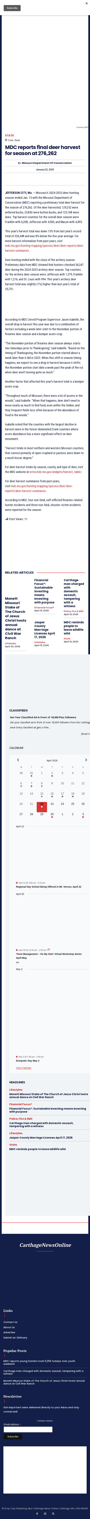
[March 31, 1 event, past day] (31, 776)
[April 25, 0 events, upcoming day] (73, 807)
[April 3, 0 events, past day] (62, 776)
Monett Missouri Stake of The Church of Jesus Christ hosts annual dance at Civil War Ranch (15, 618)
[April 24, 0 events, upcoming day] (62, 807)
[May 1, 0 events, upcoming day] (62, 817)
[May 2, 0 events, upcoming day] (73, 817)
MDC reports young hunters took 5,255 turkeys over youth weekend (39, 1362)
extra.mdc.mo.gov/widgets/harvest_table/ (56, 472)
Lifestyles (10, 643)
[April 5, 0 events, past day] (83, 776)
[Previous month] (18, 760)
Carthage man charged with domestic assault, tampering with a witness (74, 593)
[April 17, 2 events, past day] (62, 797)
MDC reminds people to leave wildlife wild (74, 627)
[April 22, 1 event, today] (42, 807)
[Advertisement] (45, 1470)
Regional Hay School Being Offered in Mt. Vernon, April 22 (48, 886)
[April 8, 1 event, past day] (42, 786)
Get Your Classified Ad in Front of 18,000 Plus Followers (43, 717)
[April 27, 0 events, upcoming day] (21, 817)
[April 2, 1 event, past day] (52, 776)
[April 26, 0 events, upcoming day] (83, 807)
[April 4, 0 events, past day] (73, 776)
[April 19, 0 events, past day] (83, 797)
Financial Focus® (44, 607)
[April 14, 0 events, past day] (31, 797)
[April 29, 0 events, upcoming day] (42, 817)
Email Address (12, 1424)
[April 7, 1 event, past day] (31, 786)
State (9, 135)
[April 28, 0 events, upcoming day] (31, 817)
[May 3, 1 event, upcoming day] (83, 817)
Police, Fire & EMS (74, 611)
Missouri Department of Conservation (47, 163)
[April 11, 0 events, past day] (73, 786)
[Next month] (86, 760)
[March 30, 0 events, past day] (21, 776)
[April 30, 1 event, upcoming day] (52, 817)
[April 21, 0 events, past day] (31, 807)
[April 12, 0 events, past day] (83, 786)
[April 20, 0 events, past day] (21, 807)
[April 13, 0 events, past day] (21, 797)
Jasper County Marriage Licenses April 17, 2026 (44, 629)
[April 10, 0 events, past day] (62, 786)
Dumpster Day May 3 (27, 1060)
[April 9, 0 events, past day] (52, 786)
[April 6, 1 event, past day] (21, 786)
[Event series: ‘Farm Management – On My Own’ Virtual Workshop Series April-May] (48, 950)
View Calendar (23, 1068)
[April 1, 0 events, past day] (42, 776)
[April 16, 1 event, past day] (52, 797)
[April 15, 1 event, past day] (42, 797)
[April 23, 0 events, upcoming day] (52, 807)
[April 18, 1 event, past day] (73, 797)
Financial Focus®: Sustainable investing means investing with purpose (44, 591)
